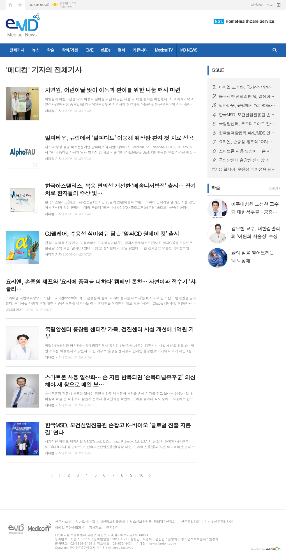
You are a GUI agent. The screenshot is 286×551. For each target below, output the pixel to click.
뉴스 (35, 50)
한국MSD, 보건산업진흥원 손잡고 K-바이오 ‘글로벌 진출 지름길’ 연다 (247, 114)
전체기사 (17, 50)
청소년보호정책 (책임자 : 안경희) (153, 522)
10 (141, 475)
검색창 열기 (274, 50)
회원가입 (257, 5)
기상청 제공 (65, 6)
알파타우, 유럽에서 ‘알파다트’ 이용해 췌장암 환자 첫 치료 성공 (247, 105)
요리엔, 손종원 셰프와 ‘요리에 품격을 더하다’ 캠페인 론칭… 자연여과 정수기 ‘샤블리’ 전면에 (247, 142)
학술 (50, 50)
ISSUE (217, 70)
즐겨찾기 (20, 5)
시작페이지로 (10, 5)
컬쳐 (121, 50)
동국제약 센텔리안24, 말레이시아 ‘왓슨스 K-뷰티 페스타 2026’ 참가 (247, 96)
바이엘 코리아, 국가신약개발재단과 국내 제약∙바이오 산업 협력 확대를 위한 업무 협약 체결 (247, 87)
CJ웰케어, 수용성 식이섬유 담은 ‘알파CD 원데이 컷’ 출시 (247, 169)
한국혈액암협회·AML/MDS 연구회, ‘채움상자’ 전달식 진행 (247, 133)
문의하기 (112, 527)
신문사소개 (63, 522)
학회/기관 (70, 50)
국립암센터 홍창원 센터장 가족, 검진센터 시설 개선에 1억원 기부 (247, 160)
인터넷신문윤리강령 (218, 522)
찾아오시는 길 (85, 522)
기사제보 (95, 527)
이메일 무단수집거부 (69, 527)
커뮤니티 (140, 50)
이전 (52, 475)
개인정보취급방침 (112, 522)
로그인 (271, 5)
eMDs (105, 50)
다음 (150, 475)
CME (89, 50)
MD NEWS (188, 50)
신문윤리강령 (190, 522)
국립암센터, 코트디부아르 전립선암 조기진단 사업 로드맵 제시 (247, 123)
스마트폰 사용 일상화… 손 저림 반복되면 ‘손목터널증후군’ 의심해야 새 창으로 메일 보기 (247, 151)
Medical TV (164, 50)
